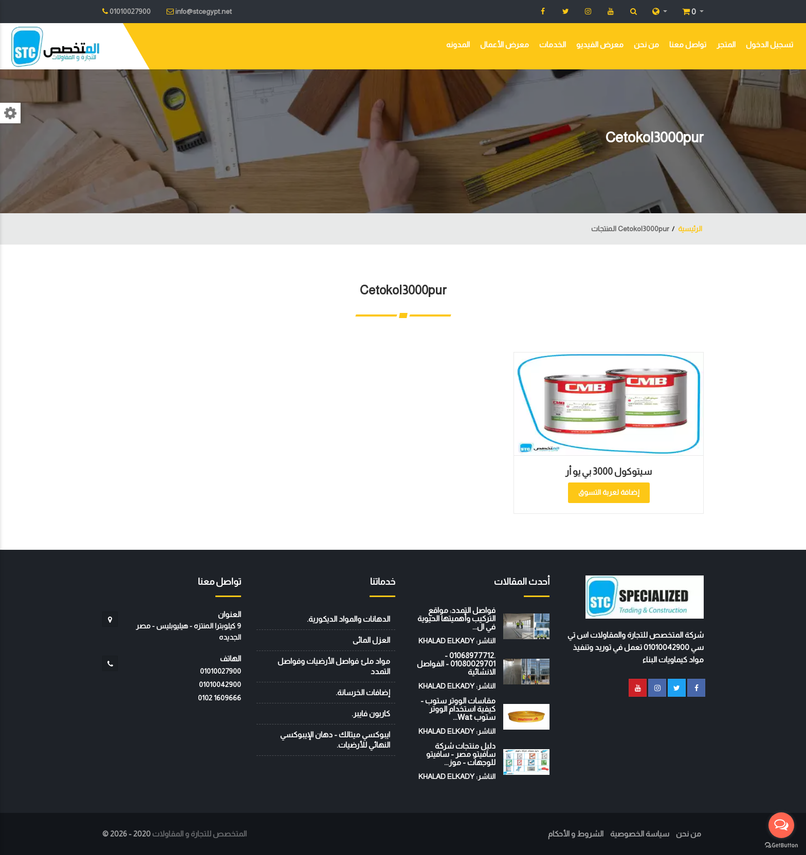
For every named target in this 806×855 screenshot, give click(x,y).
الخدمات (552, 44)
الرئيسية (690, 229)
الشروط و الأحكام (575, 833)
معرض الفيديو (600, 44)
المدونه (458, 44)
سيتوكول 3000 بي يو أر (608, 472)
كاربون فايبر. (371, 713)
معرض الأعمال (504, 44)
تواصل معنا (687, 44)
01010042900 (220, 684)
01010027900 (220, 671)
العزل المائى (371, 640)
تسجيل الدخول (769, 44)
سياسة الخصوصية (639, 833)
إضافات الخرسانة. (363, 692)
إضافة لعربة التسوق (608, 492)
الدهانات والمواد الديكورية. (348, 619)
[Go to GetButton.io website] (781, 845)
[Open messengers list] (781, 825)
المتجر (726, 44)
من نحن (646, 44)
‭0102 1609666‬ (219, 698)
